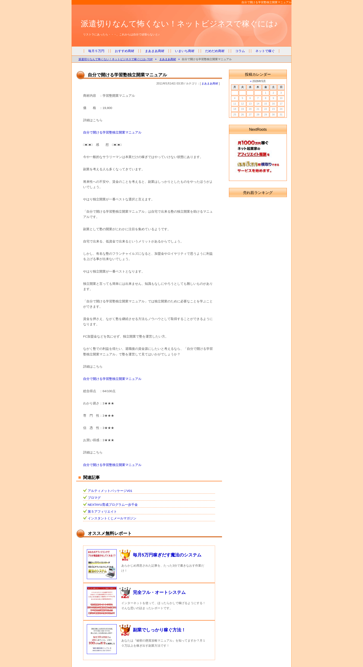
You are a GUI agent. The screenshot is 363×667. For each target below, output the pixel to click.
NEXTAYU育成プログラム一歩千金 (113, 504)
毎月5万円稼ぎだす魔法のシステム (167, 554)
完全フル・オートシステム (159, 592)
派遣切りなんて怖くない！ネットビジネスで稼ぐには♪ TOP (115, 59)
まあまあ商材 (154, 51)
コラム (240, 51)
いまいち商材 (184, 51)
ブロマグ (94, 497)
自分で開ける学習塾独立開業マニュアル (112, 132)
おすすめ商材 (124, 51)
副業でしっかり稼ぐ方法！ (159, 629)
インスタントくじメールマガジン (112, 518)
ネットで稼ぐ (265, 51)
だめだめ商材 (215, 51)
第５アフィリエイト (102, 511)
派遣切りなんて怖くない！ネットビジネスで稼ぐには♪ (179, 23)
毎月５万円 (96, 51)
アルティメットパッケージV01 (110, 491)
